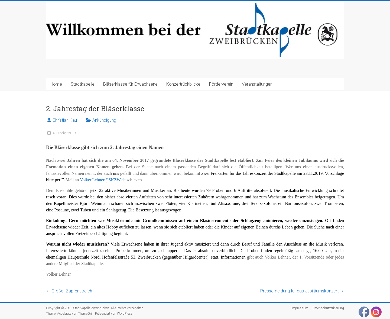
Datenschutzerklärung (328, 308)
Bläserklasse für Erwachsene (130, 84)
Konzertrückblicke (183, 84)
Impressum (299, 308)
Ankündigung (104, 120)
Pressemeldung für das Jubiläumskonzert (302, 291)
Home (56, 84)
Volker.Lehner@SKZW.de (102, 180)
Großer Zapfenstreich (69, 291)
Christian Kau (65, 120)
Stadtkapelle (83, 84)
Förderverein (221, 84)
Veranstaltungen (257, 84)
